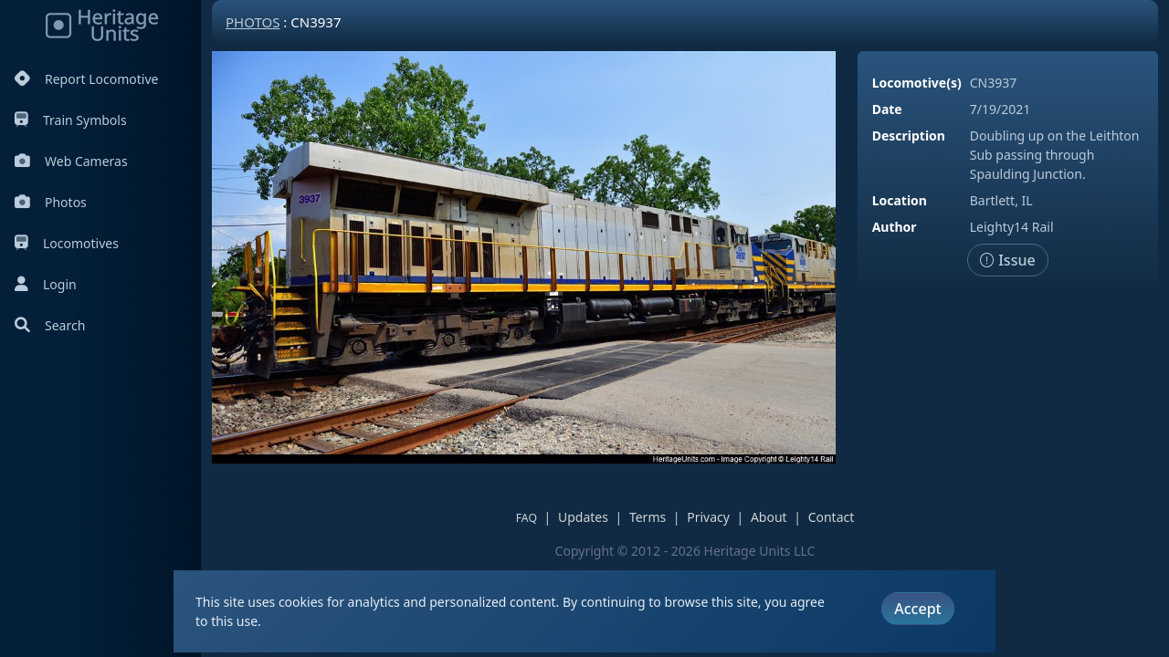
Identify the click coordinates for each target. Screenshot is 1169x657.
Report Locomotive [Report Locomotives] (86, 79)
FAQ (526, 518)
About (769, 517)
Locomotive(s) (917, 82)
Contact (831, 517)
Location (899, 200)
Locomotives (67, 243)
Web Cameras (71, 161)
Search (50, 325)
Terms (647, 517)
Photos (51, 202)
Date (887, 109)
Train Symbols (71, 120)
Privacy (708, 517)
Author (894, 226)
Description (908, 135)
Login (46, 284)
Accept (917, 609)
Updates (583, 517)
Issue (1008, 260)
